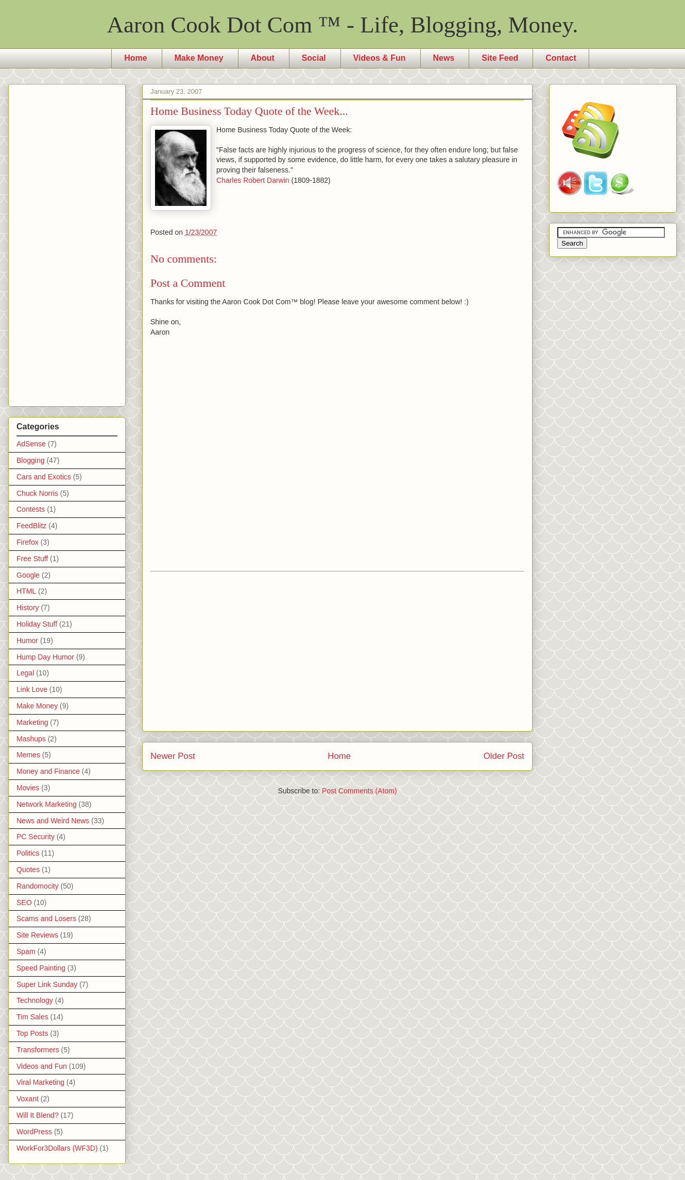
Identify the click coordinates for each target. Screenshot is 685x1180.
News (444, 58)
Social (314, 58)
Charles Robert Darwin (252, 180)
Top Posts (32, 1033)
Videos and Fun (41, 1066)
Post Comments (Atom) (359, 791)
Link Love (31, 689)
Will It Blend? (37, 1115)
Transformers (37, 1050)
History (27, 607)
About (263, 58)
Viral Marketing (40, 1082)
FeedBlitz (31, 526)
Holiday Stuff (36, 624)
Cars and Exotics (43, 477)
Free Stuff (32, 558)
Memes (28, 755)
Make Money (199, 58)
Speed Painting (40, 968)
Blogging (30, 460)
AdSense (31, 444)
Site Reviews (37, 935)
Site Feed (500, 58)
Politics (27, 853)
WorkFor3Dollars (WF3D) (57, 1148)
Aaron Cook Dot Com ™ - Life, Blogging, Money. (342, 25)
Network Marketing (46, 804)
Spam (26, 951)
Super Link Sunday (46, 984)
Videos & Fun (379, 58)
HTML (26, 591)
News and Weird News (52, 821)
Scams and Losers (46, 918)
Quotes (28, 869)
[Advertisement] (337, 651)
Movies (27, 788)
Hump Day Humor (45, 657)
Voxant (27, 1099)
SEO (24, 902)
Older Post (504, 756)
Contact (560, 58)
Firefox (27, 542)
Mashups (31, 739)
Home (135, 58)
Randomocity (37, 886)
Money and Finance (48, 771)
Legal (25, 673)
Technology (34, 1000)
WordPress (34, 1131)
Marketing (32, 722)
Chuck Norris (37, 493)
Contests (30, 509)
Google (28, 575)
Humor (27, 640)
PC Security (35, 836)
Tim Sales (32, 1017)
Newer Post (172, 756)
